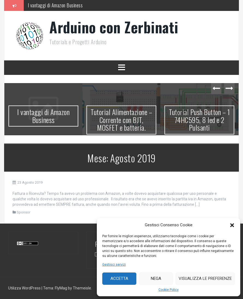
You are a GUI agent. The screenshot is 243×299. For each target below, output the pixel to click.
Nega (156, 278)
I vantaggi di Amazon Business (55, 5)
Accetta (119, 278)
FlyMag (61, 288)
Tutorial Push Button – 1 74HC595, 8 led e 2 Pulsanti (199, 120)
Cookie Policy (168, 290)
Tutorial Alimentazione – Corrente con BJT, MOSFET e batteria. (121, 120)
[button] (232, 225)
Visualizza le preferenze (205, 278)
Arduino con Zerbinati (113, 26)
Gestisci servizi (114, 264)
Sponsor (23, 212)
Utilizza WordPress (24, 288)
